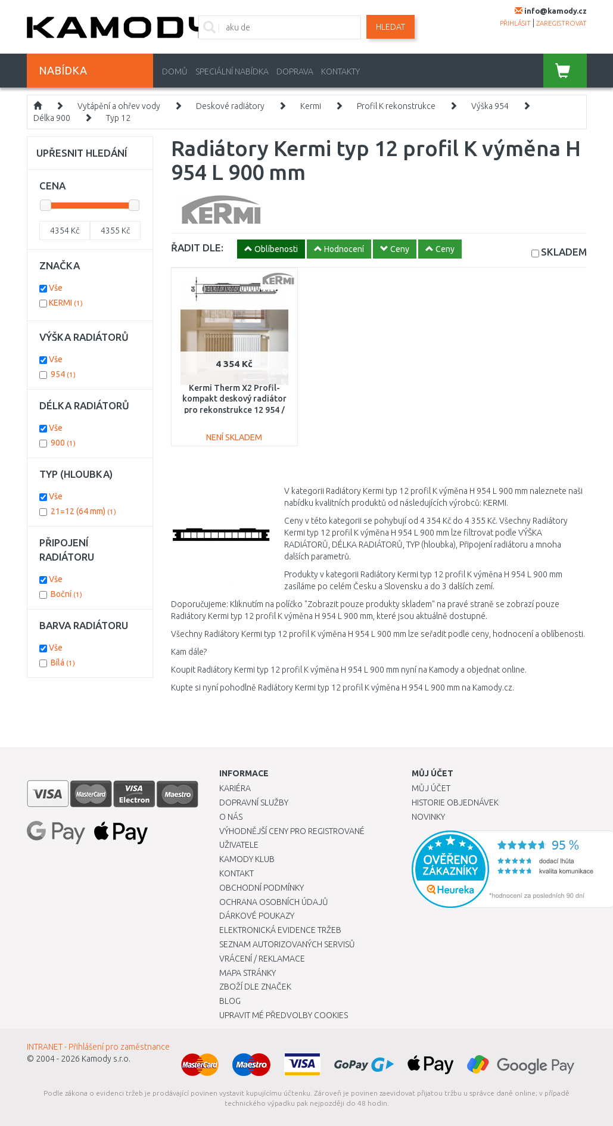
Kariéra (235, 788)
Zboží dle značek (255, 986)
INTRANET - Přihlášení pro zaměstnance (98, 1047)
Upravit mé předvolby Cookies (283, 1015)
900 (63, 442)
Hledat (390, 27)
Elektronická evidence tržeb (280, 930)
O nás (230, 817)
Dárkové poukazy (256, 915)
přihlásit (515, 23)
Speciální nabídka (232, 71)
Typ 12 (118, 118)
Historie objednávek (455, 802)
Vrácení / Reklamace (262, 958)
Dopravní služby (253, 802)
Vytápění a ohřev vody (118, 106)
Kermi (310, 106)
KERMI (66, 302)
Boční (66, 594)
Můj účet (431, 788)
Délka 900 (51, 118)
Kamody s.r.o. (106, 1058)
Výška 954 (490, 106)
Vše (56, 288)
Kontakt (236, 873)
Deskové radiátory (230, 106)
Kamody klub (247, 859)
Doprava (294, 71)
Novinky (428, 817)
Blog (230, 1001)
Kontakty (340, 71)
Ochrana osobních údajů (273, 902)
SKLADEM (564, 251)
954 (63, 374)
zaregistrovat (561, 23)
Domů (175, 71)
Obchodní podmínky (261, 887)
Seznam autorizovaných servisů (287, 944)
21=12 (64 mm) (83, 511)
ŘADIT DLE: (197, 247)
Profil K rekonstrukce (396, 106)
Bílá (63, 662)
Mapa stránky (247, 973)
